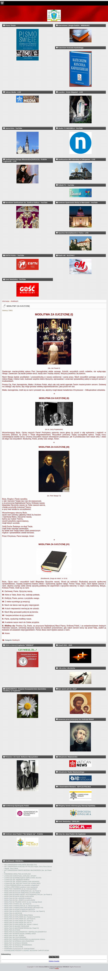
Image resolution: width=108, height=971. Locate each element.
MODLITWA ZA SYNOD (12, 930)
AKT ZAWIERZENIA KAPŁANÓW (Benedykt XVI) (20, 865)
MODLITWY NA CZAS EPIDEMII (15, 937)
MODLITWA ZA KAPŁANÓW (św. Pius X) (17, 922)
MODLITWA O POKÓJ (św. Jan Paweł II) (17, 904)
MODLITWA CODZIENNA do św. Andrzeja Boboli (20, 889)
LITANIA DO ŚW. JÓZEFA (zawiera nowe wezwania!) (21, 881)
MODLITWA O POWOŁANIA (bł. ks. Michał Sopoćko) (21, 906)
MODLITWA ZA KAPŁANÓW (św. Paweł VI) (18, 921)
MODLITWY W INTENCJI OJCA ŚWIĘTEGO (19, 941)
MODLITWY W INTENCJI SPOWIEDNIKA (18, 945)
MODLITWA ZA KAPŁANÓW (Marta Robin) (18, 915)
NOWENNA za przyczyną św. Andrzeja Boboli (19, 948)
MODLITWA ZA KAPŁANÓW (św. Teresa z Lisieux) (21, 924)
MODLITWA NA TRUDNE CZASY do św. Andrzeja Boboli (23, 902)
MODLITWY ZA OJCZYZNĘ (18, 306)
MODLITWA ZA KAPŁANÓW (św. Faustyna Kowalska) (22, 917)
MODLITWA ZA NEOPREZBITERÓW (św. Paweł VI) (21, 928)
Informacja (5, 301)
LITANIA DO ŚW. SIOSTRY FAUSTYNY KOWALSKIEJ (22, 883)
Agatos (57, 968)
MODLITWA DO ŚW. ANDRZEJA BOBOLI (18, 898)
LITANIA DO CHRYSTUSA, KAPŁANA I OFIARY (20, 876)
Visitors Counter (54, 961)
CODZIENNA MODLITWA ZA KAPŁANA (17, 874)
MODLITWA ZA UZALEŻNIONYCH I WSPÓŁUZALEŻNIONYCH (25, 932)
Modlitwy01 (14, 301)
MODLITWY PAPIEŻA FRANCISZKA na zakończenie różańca (24, 939)
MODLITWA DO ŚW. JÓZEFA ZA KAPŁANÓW (19, 900)
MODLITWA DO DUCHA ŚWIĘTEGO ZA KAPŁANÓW (22, 893)
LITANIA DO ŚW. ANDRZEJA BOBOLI (17, 879)
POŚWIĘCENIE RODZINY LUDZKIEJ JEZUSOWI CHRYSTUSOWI (26, 950)
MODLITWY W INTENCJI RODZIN (15, 943)
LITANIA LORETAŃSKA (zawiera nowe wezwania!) (21, 887)
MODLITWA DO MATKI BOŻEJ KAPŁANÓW (19, 896)
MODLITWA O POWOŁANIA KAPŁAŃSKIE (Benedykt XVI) (23, 907)
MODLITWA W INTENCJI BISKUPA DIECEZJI (19, 909)
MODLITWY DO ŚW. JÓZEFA (14, 935)
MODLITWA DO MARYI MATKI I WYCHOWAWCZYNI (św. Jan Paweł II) (28, 894)
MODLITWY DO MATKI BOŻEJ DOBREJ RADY (20, 934)
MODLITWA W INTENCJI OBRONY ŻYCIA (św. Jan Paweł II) (24, 911)
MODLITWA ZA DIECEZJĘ (13, 913)
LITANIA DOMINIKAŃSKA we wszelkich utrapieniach (21, 885)
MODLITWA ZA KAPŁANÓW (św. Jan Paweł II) (19, 919)
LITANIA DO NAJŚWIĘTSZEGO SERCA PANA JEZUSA (22, 878)
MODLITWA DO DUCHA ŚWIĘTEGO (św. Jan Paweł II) (22, 891)
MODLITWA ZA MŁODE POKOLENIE (16, 926)
